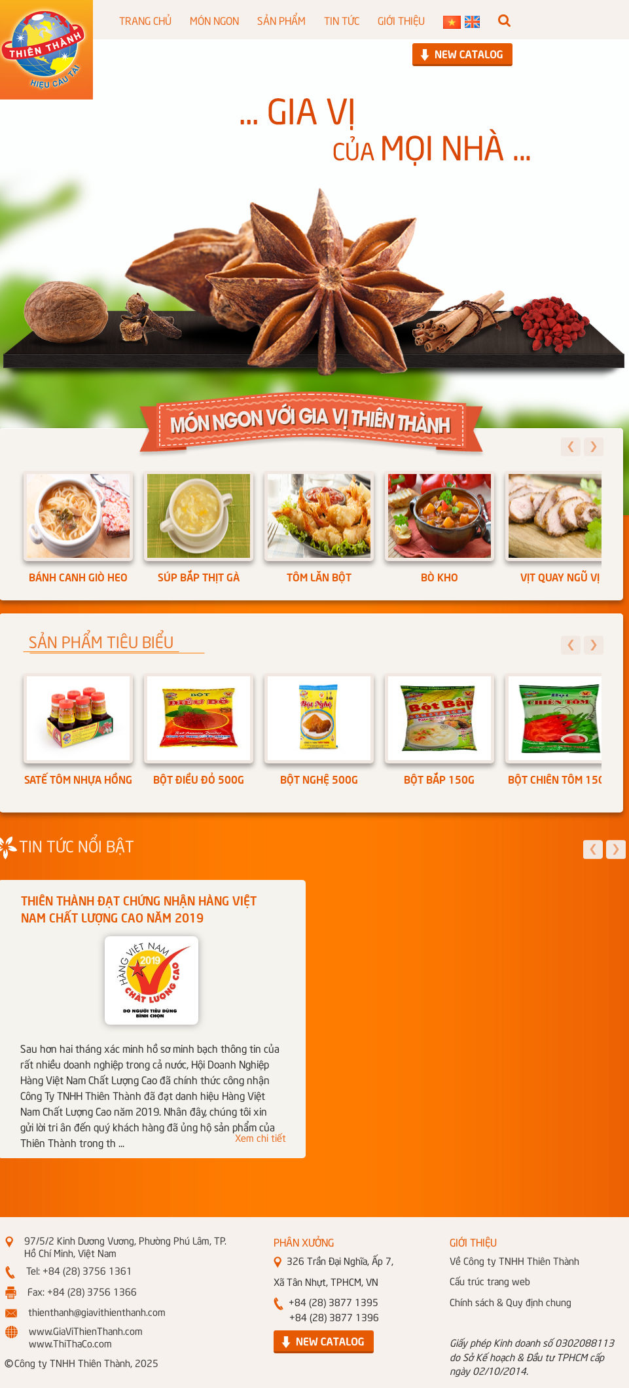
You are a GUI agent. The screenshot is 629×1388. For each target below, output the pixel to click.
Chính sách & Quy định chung (510, 1301)
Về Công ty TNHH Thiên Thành (514, 1260)
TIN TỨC (341, 19)
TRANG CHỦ (145, 19)
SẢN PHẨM (281, 19)
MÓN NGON (214, 19)
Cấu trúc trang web (490, 1280)
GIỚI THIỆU (401, 19)
